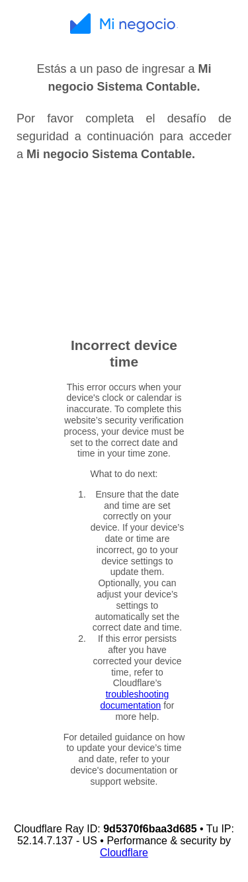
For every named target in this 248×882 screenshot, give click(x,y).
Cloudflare (124, 852)
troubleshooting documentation (134, 700)
